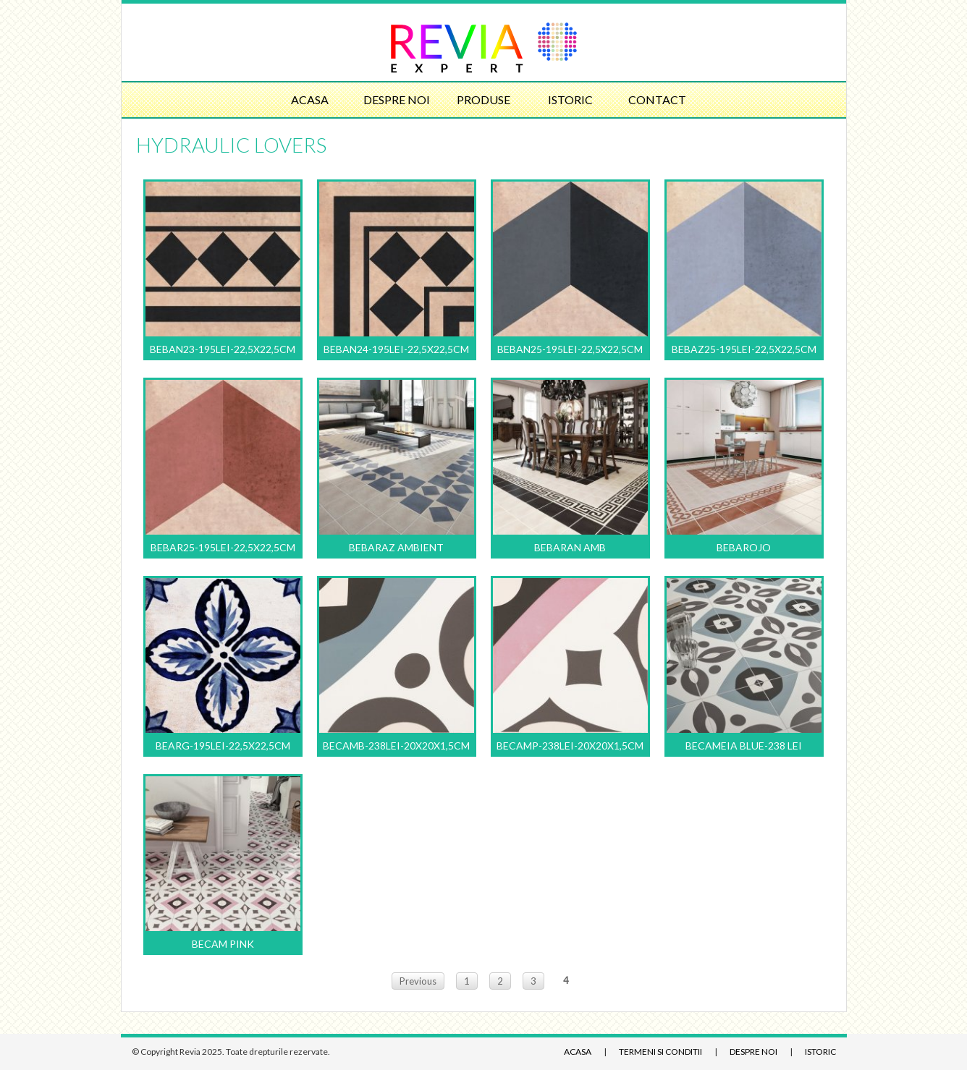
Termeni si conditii (660, 1051)
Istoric (570, 99)
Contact (657, 99)
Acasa (310, 99)
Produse (483, 99)
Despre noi (396, 99)
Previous (418, 981)
